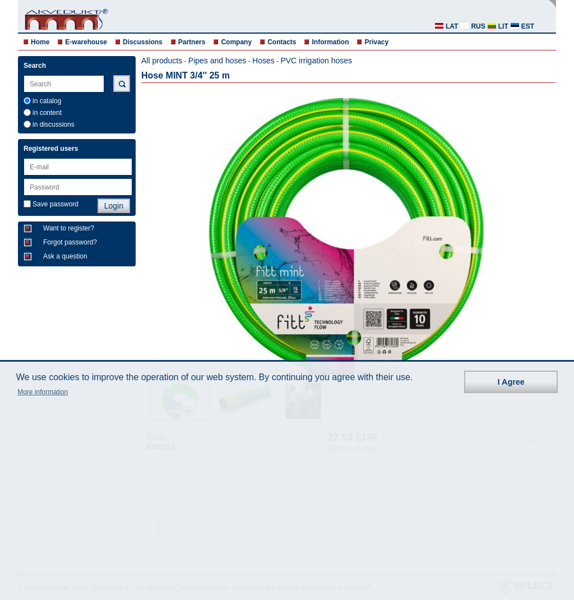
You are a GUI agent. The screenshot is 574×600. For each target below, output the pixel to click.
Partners (192, 42)
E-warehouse (86, 42)
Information (330, 42)
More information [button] (42, 392)
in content (47, 113)
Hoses (263, 60)
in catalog (47, 101)
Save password (55, 204)
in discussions (54, 124)
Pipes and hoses (217, 60)
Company (236, 42)
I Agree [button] (511, 381)
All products (161, 60)
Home (40, 42)
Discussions (143, 42)
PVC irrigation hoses (316, 60)
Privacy (376, 42)
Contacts (281, 42)
